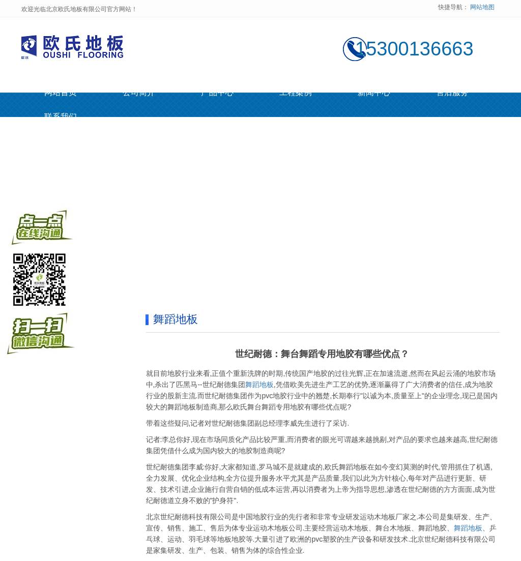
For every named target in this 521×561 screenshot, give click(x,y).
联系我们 (60, 116)
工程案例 (295, 92)
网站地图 (482, 7)
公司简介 (139, 92)
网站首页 (60, 92)
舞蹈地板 (259, 384)
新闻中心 (374, 92)
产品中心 (217, 92)
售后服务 (452, 92)
